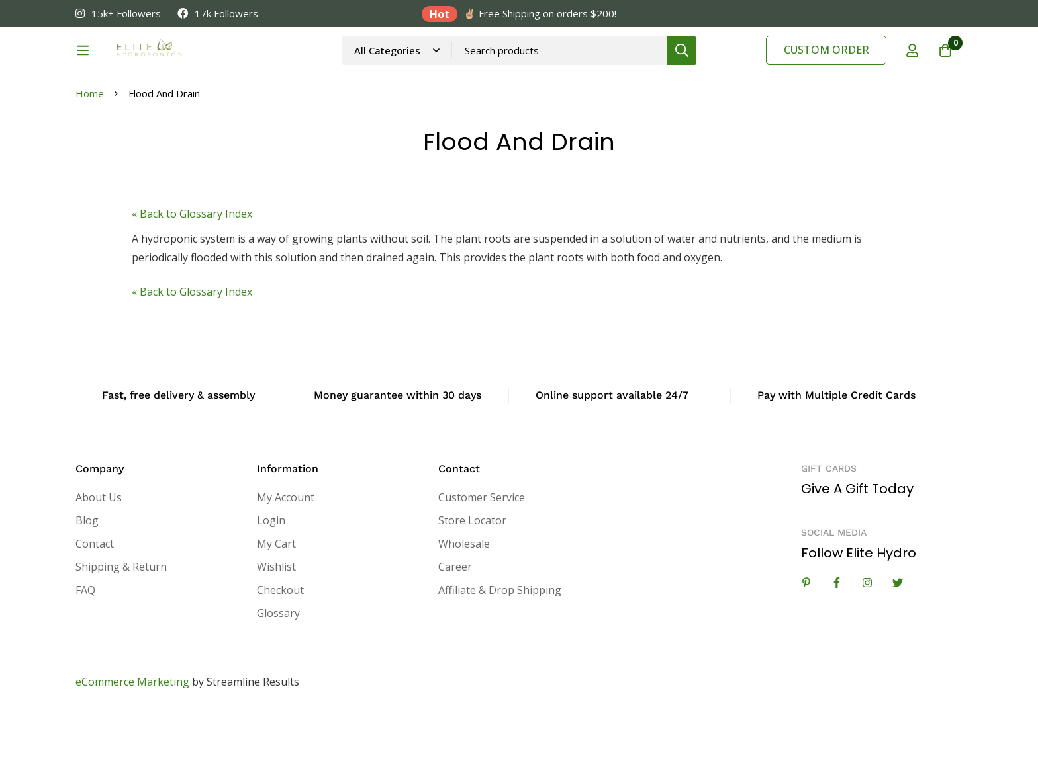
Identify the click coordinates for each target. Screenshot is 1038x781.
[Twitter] (897, 649)
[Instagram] (867, 649)
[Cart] (945, 68)
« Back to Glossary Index (192, 280)
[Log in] (912, 68)
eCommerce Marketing (132, 748)
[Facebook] (836, 649)
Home (89, 160)
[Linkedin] (806, 649)
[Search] (717, 68)
